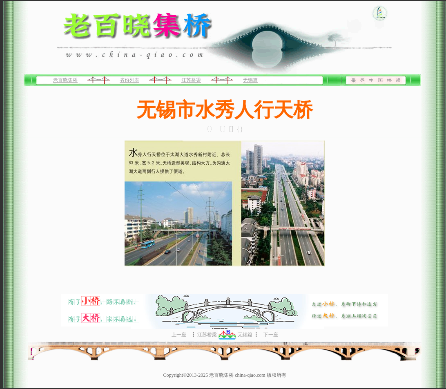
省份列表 (129, 80)
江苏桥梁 (191, 80)
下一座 (270, 335)
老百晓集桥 (65, 80)
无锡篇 (250, 80)
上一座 (179, 335)
